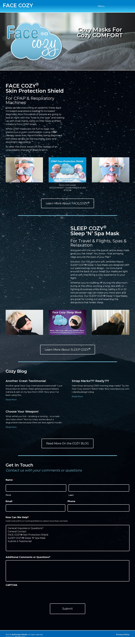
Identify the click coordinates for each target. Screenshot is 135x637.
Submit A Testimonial (67, 539)
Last (71, 494)
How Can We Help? (18, 515)
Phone (71, 500)
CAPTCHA (11, 583)
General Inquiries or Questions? (67, 526)
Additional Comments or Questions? (28, 555)
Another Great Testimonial (26, 381)
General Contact (67, 529)
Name (10, 480)
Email (10, 500)
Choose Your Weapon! (22, 411)
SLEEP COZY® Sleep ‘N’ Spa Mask (67, 536)
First (8, 494)
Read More (11, 399)
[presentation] (27, 591)
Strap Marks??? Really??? (90, 381)
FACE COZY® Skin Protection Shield (67, 533)
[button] (67, 203)
